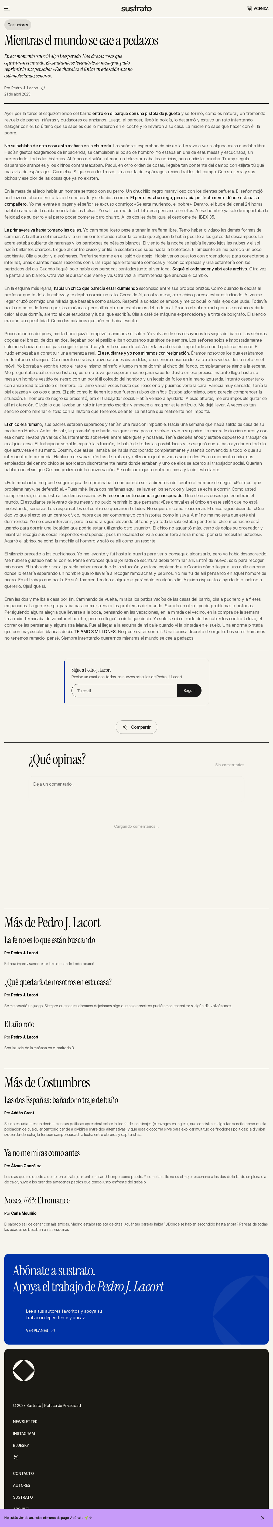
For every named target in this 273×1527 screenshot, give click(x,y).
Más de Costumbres (47, 1083)
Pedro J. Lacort (25, 88)
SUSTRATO (23, 1497)
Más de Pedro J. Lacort (52, 923)
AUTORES (21, 1485)
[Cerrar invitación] (263, 1518)
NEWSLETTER (25, 1421)
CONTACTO (23, 1473)
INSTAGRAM (24, 1433)
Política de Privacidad (62, 1405)
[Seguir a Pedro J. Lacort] (43, 88)
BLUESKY (21, 1445)
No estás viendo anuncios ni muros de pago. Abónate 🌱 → (47, 1518)
